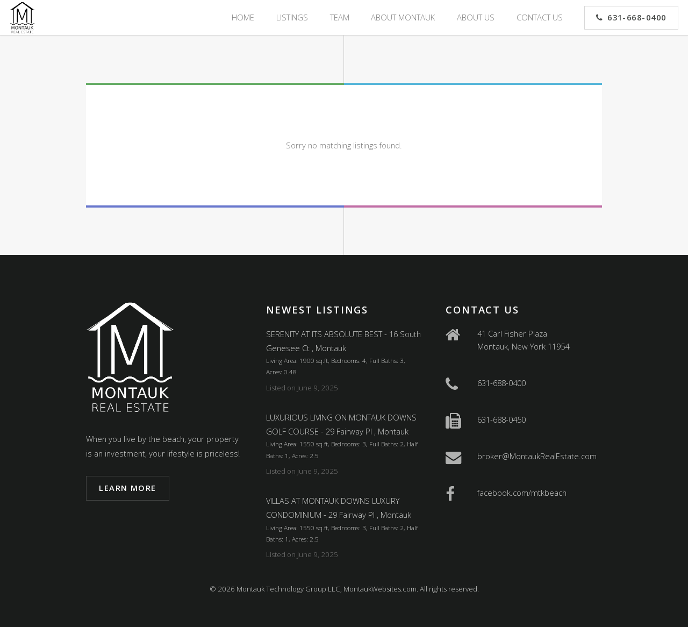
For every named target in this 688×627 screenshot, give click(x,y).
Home (243, 17)
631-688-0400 (501, 382)
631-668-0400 (636, 17)
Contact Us (540, 17)
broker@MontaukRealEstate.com (537, 456)
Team (339, 17)
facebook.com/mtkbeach (522, 492)
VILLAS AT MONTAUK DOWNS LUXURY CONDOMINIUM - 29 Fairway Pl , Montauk (338, 507)
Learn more (127, 487)
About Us (475, 17)
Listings (292, 17)
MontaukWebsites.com (380, 589)
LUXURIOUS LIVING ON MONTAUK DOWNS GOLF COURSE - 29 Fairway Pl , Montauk (341, 424)
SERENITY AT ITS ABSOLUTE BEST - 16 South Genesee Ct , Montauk (343, 341)
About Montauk (403, 17)
